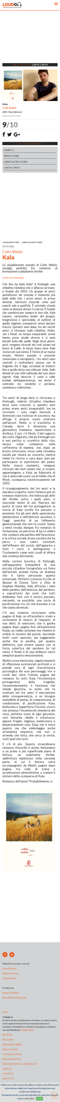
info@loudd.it (27, 1030)
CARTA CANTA (12, 167)
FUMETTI (9, 150)
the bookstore (12, 1054)
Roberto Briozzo (10, 973)
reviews (7, 1034)
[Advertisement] (30, 41)
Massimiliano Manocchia (14, 997)
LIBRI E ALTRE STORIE (15, 161)
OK (39, 1098)
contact (8, 1073)
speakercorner (12, 1044)
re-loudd (8, 1039)
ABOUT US (8, 1078)
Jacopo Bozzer (9, 978)
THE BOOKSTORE (10, 242)
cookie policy (29, 1098)
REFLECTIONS (11, 156)
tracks (7, 1068)
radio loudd (10, 1049)
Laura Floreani (9, 968)
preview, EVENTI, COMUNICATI (19, 1064)
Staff (4, 1012)
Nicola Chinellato (14, 277)
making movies (11, 1059)
